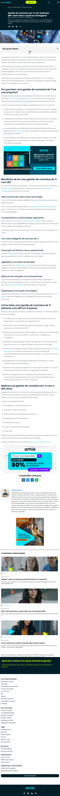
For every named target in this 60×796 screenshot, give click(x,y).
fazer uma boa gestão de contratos (20, 98)
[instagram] (28, 793)
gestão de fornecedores (15, 285)
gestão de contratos (21, 265)
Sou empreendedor (16, 7)
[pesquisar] (49, 2)
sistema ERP (7, 188)
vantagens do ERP (13, 253)
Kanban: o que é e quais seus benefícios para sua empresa (24, 579)
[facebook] (24, 793)
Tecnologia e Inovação (27, 7)
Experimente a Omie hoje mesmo (39, 442)
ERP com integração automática (31, 221)
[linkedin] (32, 793)
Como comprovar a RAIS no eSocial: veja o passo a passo (23, 643)
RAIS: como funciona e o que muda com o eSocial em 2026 (23, 611)
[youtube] (36, 793)
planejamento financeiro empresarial (43, 207)
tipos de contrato (19, 131)
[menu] (58, 2)
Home (9, 7)
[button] (9, 26)
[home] (6, 2)
